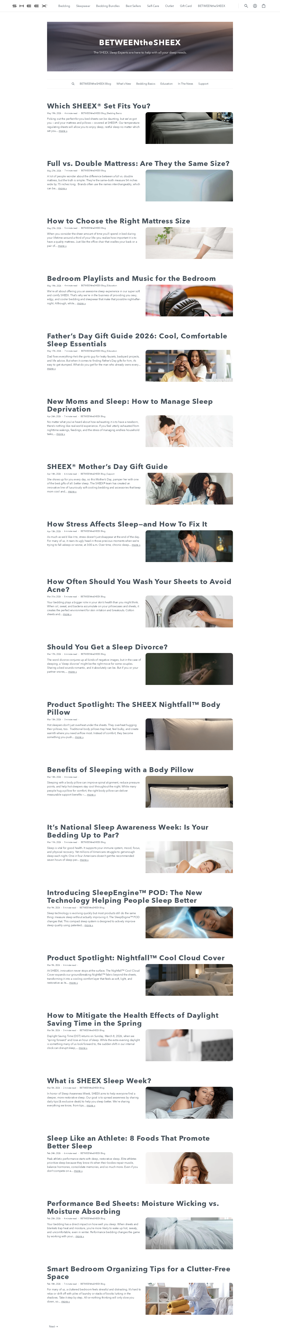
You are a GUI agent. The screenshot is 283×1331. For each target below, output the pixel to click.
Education (166, 84)
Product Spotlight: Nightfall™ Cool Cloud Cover (136, 958)
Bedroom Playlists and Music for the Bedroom (131, 278)
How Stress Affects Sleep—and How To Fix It (127, 524)
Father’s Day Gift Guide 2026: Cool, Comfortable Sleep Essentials (137, 340)
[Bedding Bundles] (108, 6)
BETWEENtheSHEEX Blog (95, 84)
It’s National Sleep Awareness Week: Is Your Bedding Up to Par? (128, 831)
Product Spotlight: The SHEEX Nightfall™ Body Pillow (133, 708)
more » (63, 131)
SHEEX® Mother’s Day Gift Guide (107, 467)
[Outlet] (169, 6)
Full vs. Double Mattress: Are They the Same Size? (138, 164)
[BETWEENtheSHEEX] (211, 6)
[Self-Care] (153, 6)
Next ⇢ (53, 1326)
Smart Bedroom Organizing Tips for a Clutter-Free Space (138, 1273)
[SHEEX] (30, 6)
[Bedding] (64, 6)
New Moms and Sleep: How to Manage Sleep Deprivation (130, 405)
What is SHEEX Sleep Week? (99, 1081)
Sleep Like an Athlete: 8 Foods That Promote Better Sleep (128, 1142)
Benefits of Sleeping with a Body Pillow (120, 770)
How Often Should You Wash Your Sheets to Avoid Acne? (139, 586)
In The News (185, 84)
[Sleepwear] (83, 6)
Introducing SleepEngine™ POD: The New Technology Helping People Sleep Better (124, 897)
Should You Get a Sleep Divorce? (107, 647)
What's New (123, 84)
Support (203, 84)
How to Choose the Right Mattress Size (118, 221)
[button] (246, 6)
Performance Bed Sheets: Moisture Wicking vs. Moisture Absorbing (133, 1207)
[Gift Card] (186, 6)
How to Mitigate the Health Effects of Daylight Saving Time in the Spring (133, 1019)
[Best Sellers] (133, 6)
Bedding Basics (145, 84)
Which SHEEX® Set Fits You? (98, 106)
